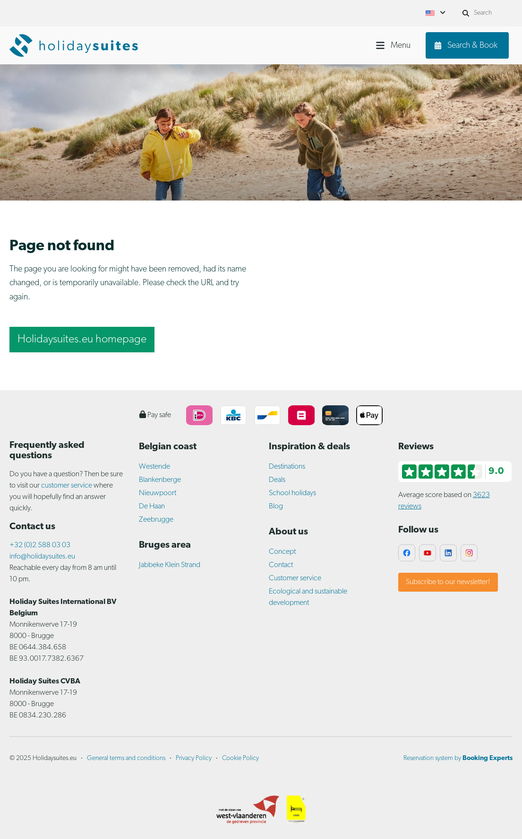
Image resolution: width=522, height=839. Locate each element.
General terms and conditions (126, 758)
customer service (66, 485)
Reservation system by (458, 758)
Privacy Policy (194, 758)
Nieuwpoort (157, 493)
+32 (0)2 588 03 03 (39, 545)
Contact (281, 565)
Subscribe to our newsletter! (448, 582)
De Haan (152, 506)
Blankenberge (160, 480)
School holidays (292, 493)
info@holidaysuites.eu (42, 556)
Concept (282, 552)
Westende (154, 467)
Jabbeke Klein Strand (169, 565)
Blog (276, 506)
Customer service (295, 578)
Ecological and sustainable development (308, 597)
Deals (277, 480)
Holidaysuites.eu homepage (81, 339)
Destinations (287, 467)
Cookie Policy (240, 758)
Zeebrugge (156, 520)
